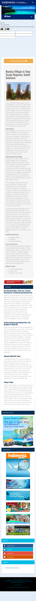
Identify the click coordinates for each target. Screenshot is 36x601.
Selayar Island (8, 382)
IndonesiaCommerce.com (21, 581)
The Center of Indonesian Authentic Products (19, 587)
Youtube (10, 553)
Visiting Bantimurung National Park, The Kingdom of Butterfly (17, 323)
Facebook (10, 546)
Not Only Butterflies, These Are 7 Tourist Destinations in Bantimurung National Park (18, 291)
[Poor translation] (7, 29)
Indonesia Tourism (12, 568)
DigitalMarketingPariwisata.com (18, 582)
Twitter (9, 549)
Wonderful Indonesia (18, 585)
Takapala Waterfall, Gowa (12, 356)
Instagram (11, 557)
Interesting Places (18, 61)
